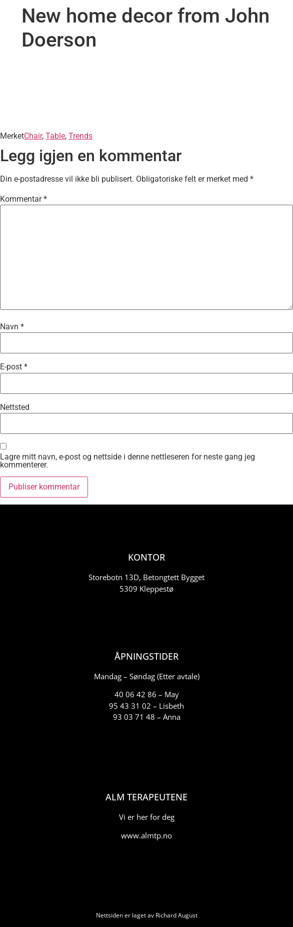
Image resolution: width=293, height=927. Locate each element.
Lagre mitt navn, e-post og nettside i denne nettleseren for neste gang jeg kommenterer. (127, 461)
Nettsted (15, 407)
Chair (33, 136)
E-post (14, 367)
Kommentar (23, 199)
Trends (80, 136)
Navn (12, 327)
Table (55, 136)
